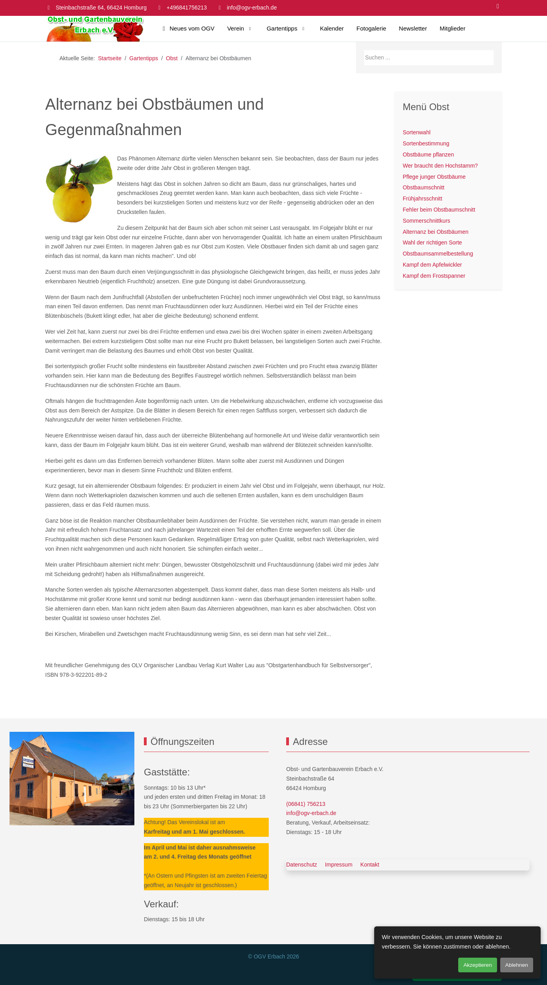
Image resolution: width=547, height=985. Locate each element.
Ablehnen (516, 965)
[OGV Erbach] (94, 29)
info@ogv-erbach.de (252, 7)
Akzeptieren (477, 965)
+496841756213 (186, 7)
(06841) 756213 (305, 804)
